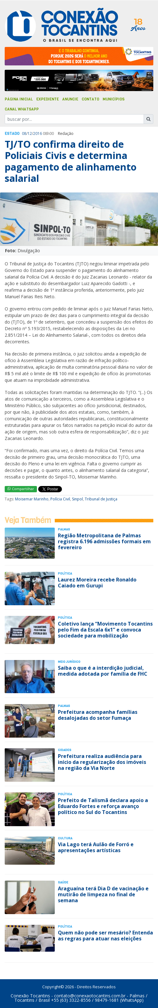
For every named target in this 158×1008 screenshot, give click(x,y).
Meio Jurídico (69, 662)
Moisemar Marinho (31, 499)
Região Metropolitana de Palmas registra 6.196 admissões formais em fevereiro (104, 541)
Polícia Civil (60, 499)
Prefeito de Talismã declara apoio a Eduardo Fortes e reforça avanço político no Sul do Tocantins (103, 806)
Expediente (47, 99)
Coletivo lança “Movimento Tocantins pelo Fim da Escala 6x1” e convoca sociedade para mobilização (105, 629)
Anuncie (70, 99)
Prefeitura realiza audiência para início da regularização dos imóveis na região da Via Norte (102, 762)
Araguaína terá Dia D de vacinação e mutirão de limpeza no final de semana (103, 894)
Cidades (64, 750)
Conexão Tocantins (30, 996)
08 (24, 133)
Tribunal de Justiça (101, 499)
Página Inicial (19, 99)
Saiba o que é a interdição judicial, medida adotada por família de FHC (102, 670)
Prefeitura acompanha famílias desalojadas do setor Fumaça (97, 715)
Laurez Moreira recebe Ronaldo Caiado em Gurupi (97, 582)
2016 (37, 133)
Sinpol (77, 499)
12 (30, 133)
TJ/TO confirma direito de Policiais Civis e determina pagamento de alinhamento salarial (70, 161)
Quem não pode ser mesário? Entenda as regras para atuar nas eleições (105, 935)
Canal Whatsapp (22, 109)
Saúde (63, 882)
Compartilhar (21, 488)
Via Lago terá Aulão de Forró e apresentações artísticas (96, 847)
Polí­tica (65, 573)
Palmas (64, 529)
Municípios (114, 99)
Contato (90, 99)
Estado (12, 133)
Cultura (65, 838)
